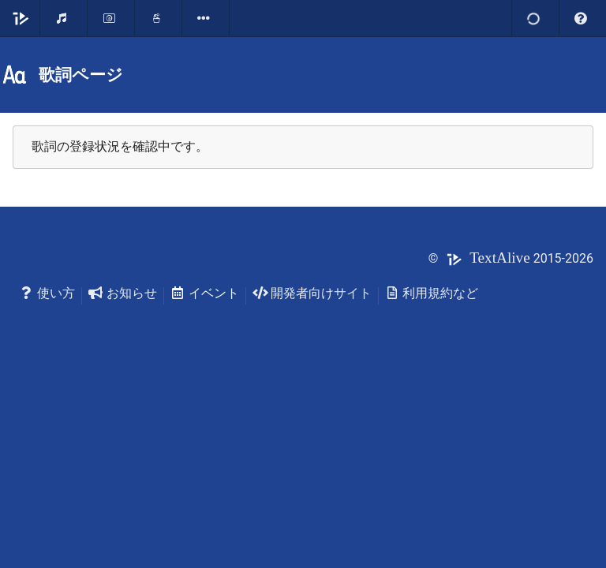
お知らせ (122, 293)
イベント (204, 293)
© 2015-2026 (510, 258)
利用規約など (432, 293)
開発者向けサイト (312, 293)
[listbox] (206, 18)
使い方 (47, 293)
